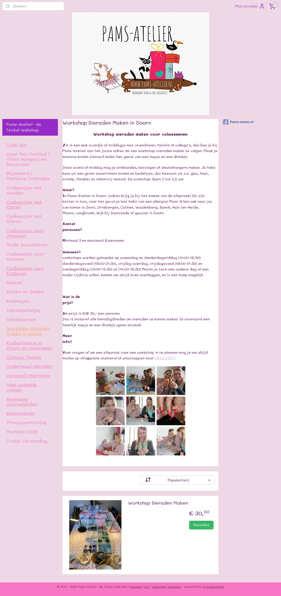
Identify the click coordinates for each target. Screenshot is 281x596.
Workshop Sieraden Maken (158, 503)
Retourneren (20, 413)
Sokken (14, 282)
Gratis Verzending (26, 441)
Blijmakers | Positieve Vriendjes (28, 175)
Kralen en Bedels (25, 291)
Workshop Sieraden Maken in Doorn (28, 330)
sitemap (135, 587)
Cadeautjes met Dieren (24, 218)
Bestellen (201, 524)
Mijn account (250, 6)
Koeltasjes (17, 301)
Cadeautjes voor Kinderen (25, 270)
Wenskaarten (21, 319)
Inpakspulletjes (23, 310)
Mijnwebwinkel (213, 587)
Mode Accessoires (26, 244)
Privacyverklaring (26, 422)
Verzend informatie (28, 375)
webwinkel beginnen (166, 587)
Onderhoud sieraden (29, 366)
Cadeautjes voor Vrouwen (25, 232)
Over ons (16, 144)
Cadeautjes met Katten (24, 204)
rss (146, 587)
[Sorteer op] (177, 480)
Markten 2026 (21, 431)
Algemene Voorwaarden (21, 401)
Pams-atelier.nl (238, 122)
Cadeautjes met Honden (24, 189)
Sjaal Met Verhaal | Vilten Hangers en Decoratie (28, 159)
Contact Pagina (23, 357)
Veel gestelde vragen (21, 387)
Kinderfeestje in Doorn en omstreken (29, 345)
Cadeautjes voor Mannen (25, 256)
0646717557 (165, 358)
